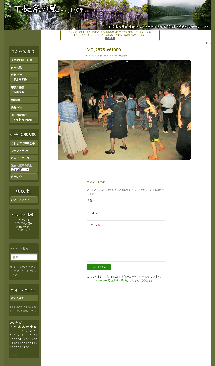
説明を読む (17, 298)
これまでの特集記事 (23, 143)
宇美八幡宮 (17, 87)
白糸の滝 (16, 67)
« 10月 (13, 355)
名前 (91, 200)
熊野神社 (16, 74)
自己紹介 (16, 176)
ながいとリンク (20, 150)
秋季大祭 (18, 92)
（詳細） (149, 31)
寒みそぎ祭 (20, 79)
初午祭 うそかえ (22, 119)
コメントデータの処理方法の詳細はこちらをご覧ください (121, 280)
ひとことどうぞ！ (21, 199)
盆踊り (124, 55)
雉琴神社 (16, 100)
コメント (94, 225)
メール (92, 212)
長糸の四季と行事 (21, 59)
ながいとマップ (20, 157)
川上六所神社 (19, 114)
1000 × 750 (112, 55)
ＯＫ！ (110, 38)
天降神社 (16, 107)
